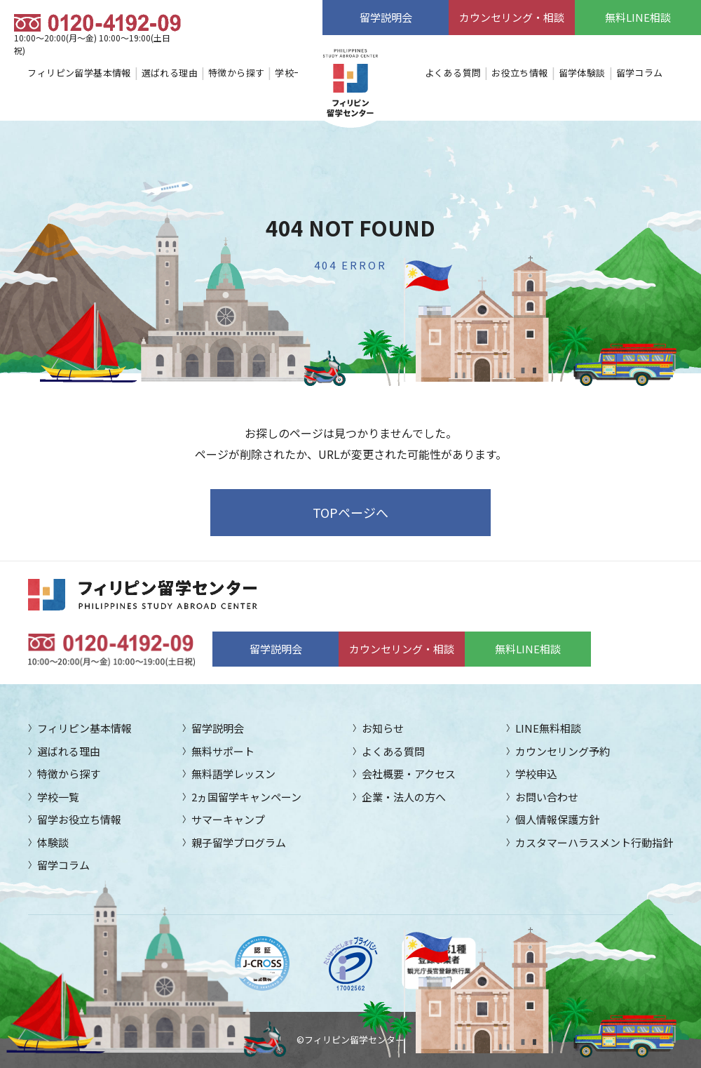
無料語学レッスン (233, 773)
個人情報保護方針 (557, 819)
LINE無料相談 (548, 728)
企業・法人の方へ (404, 796)
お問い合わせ (546, 796)
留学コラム (639, 72)
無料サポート (222, 751)
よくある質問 (453, 72)
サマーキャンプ (228, 819)
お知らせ (383, 728)
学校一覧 (294, 72)
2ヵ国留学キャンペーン (246, 796)
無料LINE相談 (638, 17)
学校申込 (536, 773)
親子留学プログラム (238, 842)
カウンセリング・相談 (511, 17)
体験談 (53, 842)
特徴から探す (236, 72)
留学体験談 (582, 72)
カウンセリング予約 (562, 751)
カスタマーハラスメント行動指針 (594, 842)
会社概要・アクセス (409, 773)
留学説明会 (386, 17)
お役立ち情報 (519, 72)
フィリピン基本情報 (84, 728)
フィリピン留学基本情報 (78, 72)
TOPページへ (350, 512)
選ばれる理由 (170, 72)
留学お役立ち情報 (79, 819)
